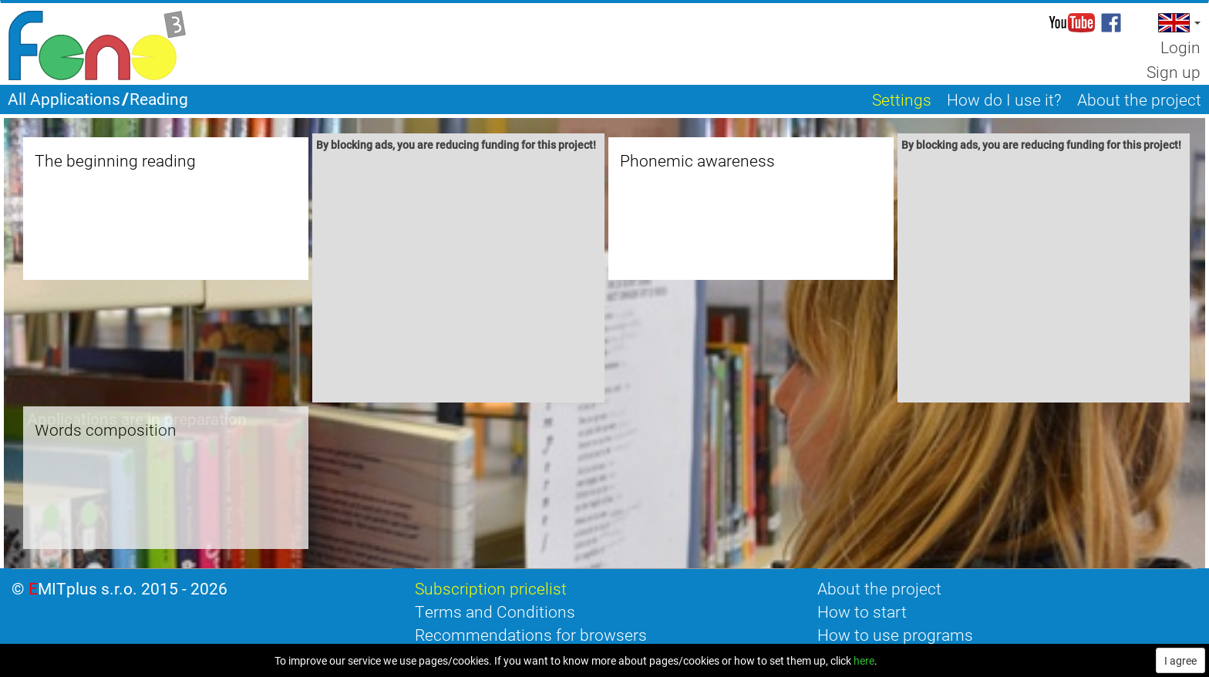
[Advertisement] (458, 279)
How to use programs (895, 634)
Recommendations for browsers (531, 634)
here (864, 660)
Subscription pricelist (491, 588)
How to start (862, 611)
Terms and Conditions (495, 611)
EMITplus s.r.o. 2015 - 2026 (128, 588)
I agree (1180, 660)
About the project (879, 588)
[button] (1178, 22)
